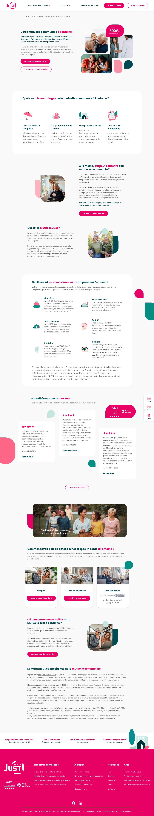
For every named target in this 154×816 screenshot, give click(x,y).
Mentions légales (48, 811)
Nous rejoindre (80, 789)
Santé (110, 772)
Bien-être (111, 780)
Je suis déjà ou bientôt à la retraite (48, 772)
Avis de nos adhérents (83, 784)
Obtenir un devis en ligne (93, 213)
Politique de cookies (111, 811)
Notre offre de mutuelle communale (88, 776)
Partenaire (39, 16)
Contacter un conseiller (133, 776)
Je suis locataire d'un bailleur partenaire (50, 784)
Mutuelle (111, 789)
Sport (110, 784)
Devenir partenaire (82, 780)
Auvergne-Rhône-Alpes (53, 16)
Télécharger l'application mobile (137, 784)
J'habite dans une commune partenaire (49, 776)
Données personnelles (92, 811)
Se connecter (138, 5)
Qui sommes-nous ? (82, 772)
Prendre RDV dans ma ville (36, 69)
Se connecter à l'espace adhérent (137, 780)
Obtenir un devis (114, 5)
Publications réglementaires (68, 811)
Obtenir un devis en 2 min (35, 61)
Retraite (111, 776)
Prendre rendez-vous (90, 5)
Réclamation (127, 811)
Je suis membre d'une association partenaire (52, 780)
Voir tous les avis (77, 487)
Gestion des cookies (30, 811)
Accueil (30, 16)
